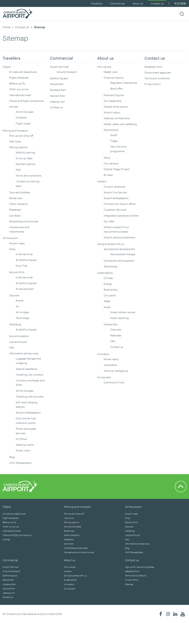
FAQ (18, 169)
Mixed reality (111, 359)
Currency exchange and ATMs (30, 382)
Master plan (111, 71)
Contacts (21, 117)
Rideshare (15, 209)
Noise (107, 307)
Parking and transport (15, 130)
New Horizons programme (118, 148)
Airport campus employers (119, 237)
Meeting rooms (25, 444)
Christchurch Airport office (119, 203)
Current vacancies (114, 186)
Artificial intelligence (116, 370)
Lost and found (18, 341)
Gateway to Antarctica (117, 118)
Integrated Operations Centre (121, 215)
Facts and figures (114, 95)
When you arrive (18, 89)
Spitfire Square (59, 78)
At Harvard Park (25, 288)
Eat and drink (17, 272)
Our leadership (112, 100)
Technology (23, 317)
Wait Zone (15, 141)
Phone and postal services (26, 431)
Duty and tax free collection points (26, 420)
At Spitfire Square (26, 259)
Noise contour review (122, 312)
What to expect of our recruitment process (116, 229)
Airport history (112, 112)
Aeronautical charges (122, 254)
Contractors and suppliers (119, 260)
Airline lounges (24, 111)
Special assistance (26, 368)
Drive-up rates (24, 158)
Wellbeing (15, 324)
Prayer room (23, 450)
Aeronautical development (119, 249)
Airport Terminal (10, 567)
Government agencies (157, 72)
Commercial (117, 3)
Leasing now (57, 101)
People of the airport (116, 106)
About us (138, 3)
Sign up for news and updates (139, 567)
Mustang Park (58, 89)
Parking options (18, 147)
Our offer (109, 221)
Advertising (110, 266)
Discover (14, 295)
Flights (7, 66)
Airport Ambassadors (28, 412)
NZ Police (21, 438)
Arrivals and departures (23, 71)
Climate (108, 278)
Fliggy (114, 140)
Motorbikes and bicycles (23, 221)
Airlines (13, 106)
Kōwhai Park (111, 324)
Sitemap (129, 584)
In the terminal (24, 254)
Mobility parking (25, 152)
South (113, 134)
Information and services (23, 353)
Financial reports (113, 77)
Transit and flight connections (26, 100)
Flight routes (23, 123)
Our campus (111, 163)
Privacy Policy (152, 84)
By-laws (108, 174)
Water (107, 301)
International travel (20, 95)
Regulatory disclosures (123, 82)
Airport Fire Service (115, 192)
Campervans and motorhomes (19, 229)
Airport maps (16, 243)
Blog (12, 457)
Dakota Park (57, 84)
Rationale (115, 335)
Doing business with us (110, 243)
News (107, 157)
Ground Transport (11, 571)
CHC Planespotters (20, 462)
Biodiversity (111, 289)
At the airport (10, 237)
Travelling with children (29, 374)
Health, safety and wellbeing (120, 124)
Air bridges (22, 312)
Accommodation (19, 336)
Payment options (25, 163)
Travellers (96, 3)
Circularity (110, 295)
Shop (12, 249)
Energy (108, 283)
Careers (101, 181)
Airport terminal (59, 66)
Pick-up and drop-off (21, 135)
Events (20, 300)
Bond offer (116, 88)
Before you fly (17, 83)
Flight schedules (19, 77)
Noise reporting (119, 317)
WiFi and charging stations (26, 404)
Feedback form (153, 66)
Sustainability (105, 272)
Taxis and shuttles (19, 192)
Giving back (104, 377)
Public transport (18, 203)
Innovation (103, 354)
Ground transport (67, 71)
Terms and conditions (28, 175)
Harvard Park (57, 95)
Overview (116, 329)
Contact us (157, 3)
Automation (110, 364)
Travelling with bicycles (29, 396)
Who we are (104, 66)
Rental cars (15, 198)
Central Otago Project (117, 169)
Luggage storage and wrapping (28, 360)
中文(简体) (180, 3)
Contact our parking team (27, 183)
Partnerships (111, 129)
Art (17, 306)
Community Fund (114, 382)
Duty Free (21, 265)
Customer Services (115, 209)
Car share (15, 215)
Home (6, 27)
